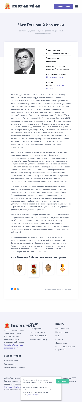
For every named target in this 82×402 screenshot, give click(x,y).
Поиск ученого (36, 328)
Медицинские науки (54, 77)
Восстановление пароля (14, 367)
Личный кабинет (64, 6)
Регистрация (9, 364)
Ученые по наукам (37, 332)
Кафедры (59, 339)
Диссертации (61, 343)
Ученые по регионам (38, 336)
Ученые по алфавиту (38, 339)
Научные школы (62, 328)
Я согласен (62, 381)
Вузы (57, 336)
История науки (61, 332)
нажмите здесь (34, 395)
